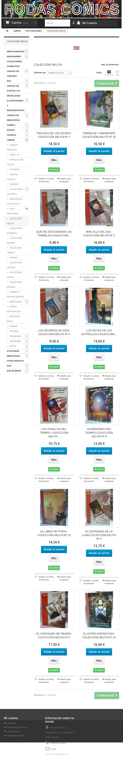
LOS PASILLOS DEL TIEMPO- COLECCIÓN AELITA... (54, 433)
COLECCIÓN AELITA (14, 221)
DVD (9, 366)
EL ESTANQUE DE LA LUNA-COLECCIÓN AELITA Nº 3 (99, 535)
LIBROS (11, 140)
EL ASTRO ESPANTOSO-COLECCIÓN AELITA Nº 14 (99, 635)
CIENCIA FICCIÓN (12, 176)
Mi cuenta (11, 718)
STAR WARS (13, 351)
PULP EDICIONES (12, 211)
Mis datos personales (14, 735)
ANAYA (12, 346)
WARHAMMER (14, 56)
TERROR (13, 184)
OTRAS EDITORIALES (14, 309)
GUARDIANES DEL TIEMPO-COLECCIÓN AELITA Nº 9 (99, 433)
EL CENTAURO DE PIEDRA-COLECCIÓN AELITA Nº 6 (54, 635)
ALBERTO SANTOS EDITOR (15, 294)
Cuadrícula (109, 73)
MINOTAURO (15, 301)
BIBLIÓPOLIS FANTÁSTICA (14, 201)
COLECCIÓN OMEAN (14, 250)
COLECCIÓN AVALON (14, 265)
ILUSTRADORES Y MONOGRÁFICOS (15, 106)
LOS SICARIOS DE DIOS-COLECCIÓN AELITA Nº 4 (54, 332)
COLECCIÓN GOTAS (14, 274)
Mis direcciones (12, 731)
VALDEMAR (15, 341)
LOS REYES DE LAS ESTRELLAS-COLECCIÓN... (99, 332)
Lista (117, 73)
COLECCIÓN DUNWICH (14, 230)
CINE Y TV (14, 155)
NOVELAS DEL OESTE (15, 162)
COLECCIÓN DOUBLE (14, 284)
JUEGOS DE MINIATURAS (13, 117)
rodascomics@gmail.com (57, 754)
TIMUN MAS (15, 336)
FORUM (13, 326)
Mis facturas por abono (15, 727)
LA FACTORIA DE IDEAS (15, 191)
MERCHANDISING (16, 51)
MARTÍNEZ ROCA (13, 318)
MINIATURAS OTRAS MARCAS (15, 358)
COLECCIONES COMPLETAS (14, 63)
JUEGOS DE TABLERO (13, 73)
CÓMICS (11, 125)
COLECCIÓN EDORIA (14, 240)
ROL (9, 81)
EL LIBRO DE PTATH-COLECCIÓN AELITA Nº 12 (54, 533)
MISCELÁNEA (14, 96)
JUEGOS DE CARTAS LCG (13, 88)
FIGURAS (11, 135)
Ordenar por (40, 72)
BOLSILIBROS (14, 371)
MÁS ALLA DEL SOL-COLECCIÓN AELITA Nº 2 (99, 233)
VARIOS (13, 257)
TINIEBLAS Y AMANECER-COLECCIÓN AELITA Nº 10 (99, 135)
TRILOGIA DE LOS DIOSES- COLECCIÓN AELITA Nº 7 (54, 135)
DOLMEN (13, 331)
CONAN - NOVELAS (12, 147)
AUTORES (14, 169)
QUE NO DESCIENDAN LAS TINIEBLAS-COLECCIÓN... (54, 233)
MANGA (11, 130)
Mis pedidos (10, 723)
